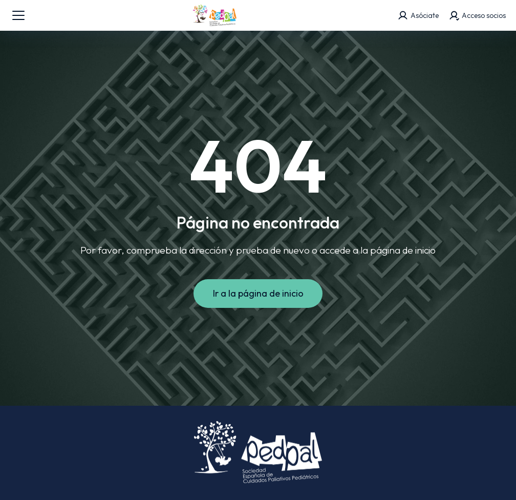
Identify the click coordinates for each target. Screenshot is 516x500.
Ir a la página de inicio (258, 293)
